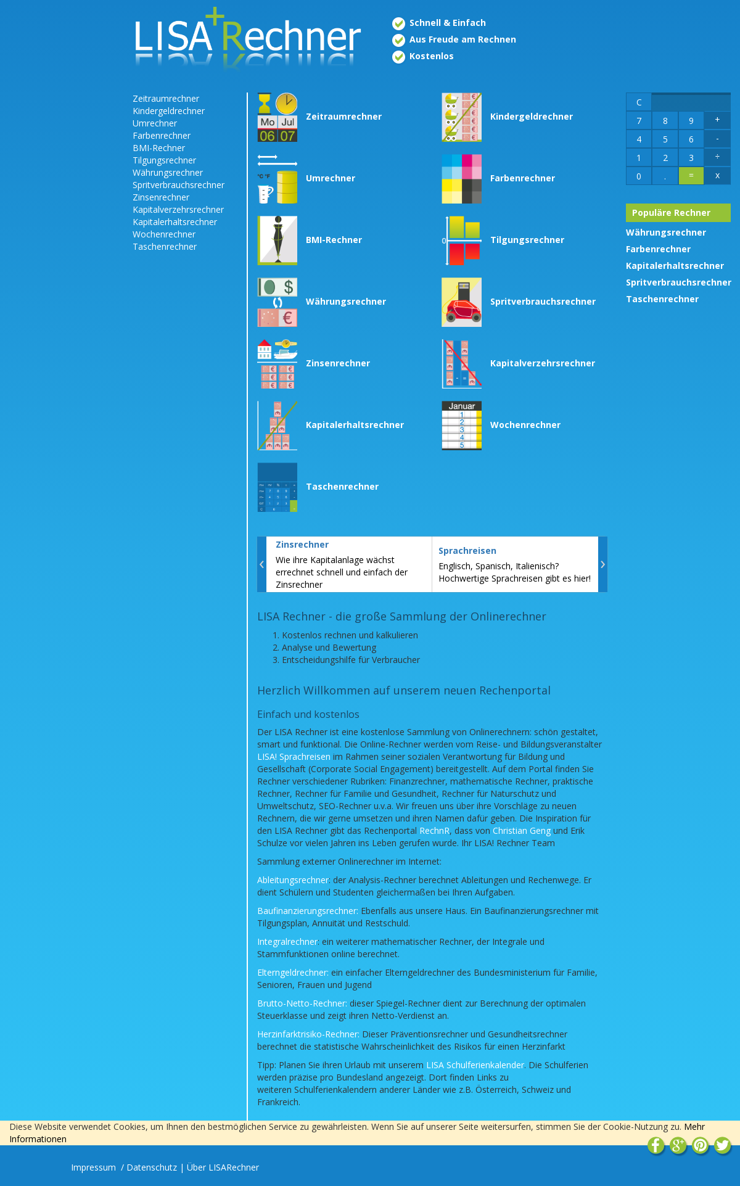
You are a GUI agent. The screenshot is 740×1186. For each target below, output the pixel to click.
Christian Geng (522, 830)
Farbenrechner (162, 135)
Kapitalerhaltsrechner (175, 222)
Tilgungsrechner (164, 160)
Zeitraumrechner (166, 98)
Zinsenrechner (161, 197)
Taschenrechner (165, 246)
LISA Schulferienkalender (475, 1065)
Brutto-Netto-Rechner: (302, 1003)
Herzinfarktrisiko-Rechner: (308, 1034)
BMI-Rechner (159, 148)
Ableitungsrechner (293, 880)
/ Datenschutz (149, 1167)
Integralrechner (287, 941)
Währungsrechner (168, 172)
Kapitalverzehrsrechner (178, 209)
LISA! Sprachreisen (294, 756)
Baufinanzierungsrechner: (307, 910)
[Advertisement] (61, 278)
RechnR (434, 830)
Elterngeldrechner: (293, 972)
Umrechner (155, 123)
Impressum (94, 1167)
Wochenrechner (164, 234)
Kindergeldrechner (169, 111)
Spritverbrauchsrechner (178, 185)
